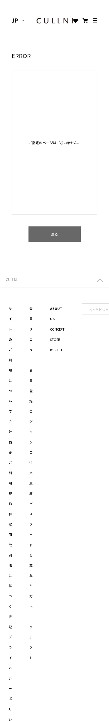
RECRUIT (56, 349)
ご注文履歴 (31, 473)
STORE (55, 339)
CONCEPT (57, 329)
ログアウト (31, 637)
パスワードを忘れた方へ (31, 555)
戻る (54, 234)
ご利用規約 (10, 483)
